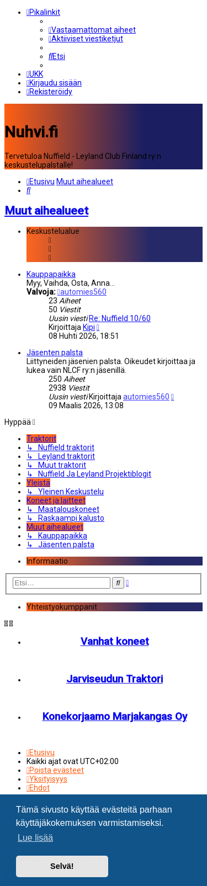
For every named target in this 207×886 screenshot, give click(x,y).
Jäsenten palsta (54, 352)
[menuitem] (92, 29)
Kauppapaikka (51, 273)
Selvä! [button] (61, 866)
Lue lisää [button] (35, 837)
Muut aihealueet (46, 209)
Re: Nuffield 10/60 (120, 317)
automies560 (82, 291)
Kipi (89, 326)
